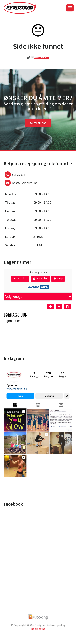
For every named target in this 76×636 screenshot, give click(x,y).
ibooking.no (38, 629)
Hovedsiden (41, 57)
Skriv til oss (38, 123)
